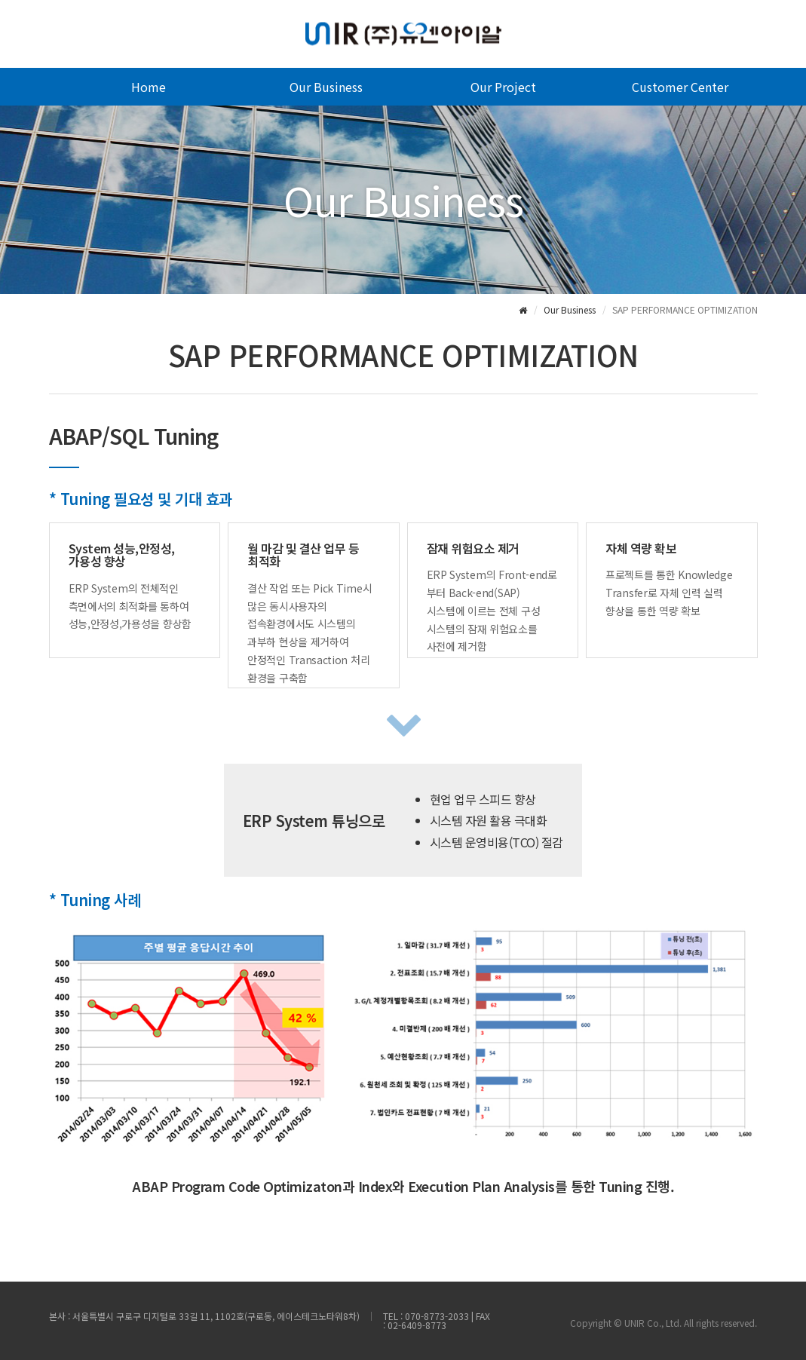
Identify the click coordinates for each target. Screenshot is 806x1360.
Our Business (326, 87)
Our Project (503, 87)
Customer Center (680, 87)
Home (148, 87)
